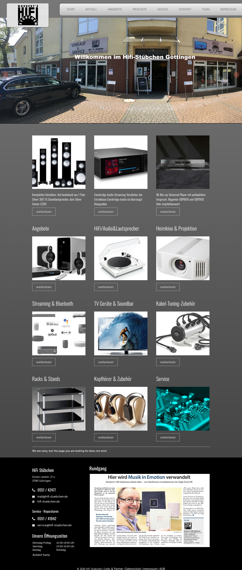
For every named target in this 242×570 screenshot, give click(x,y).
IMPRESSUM (228, 9)
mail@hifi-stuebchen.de (52, 496)
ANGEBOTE (115, 9)
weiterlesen (44, 212)
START (71, 9)
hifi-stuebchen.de (48, 501)
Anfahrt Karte (41, 555)
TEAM (206, 9)
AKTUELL (91, 9)
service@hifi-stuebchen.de (54, 525)
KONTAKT (185, 9)
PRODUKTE (140, 9)
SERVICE (162, 9)
